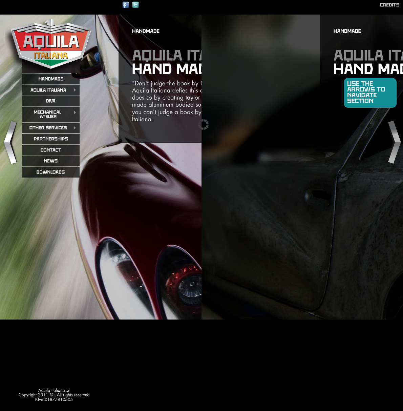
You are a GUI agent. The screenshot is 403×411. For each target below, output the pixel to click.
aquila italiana (51, 43)
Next (393, 143)
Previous (10, 143)
